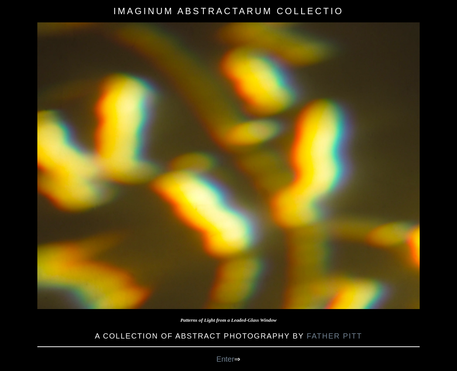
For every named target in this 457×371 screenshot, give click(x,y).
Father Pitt (334, 336)
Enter (225, 359)
